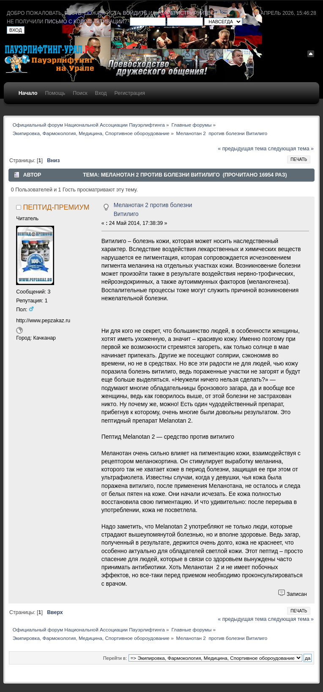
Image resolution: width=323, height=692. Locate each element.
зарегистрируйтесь (189, 13)
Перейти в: (115, 658)
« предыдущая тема (242, 149)
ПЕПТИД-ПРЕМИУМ (56, 207)
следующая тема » (291, 149)
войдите (135, 13)
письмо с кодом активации (84, 22)
